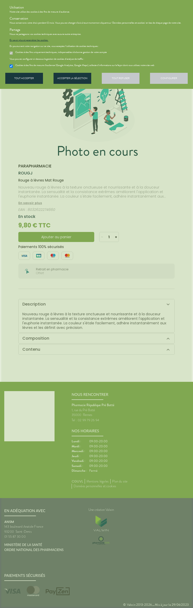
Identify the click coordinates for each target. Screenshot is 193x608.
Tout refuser (121, 78)
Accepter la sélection (72, 78)
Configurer (169, 78)
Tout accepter (24, 78)
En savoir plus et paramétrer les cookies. (29, 40)
